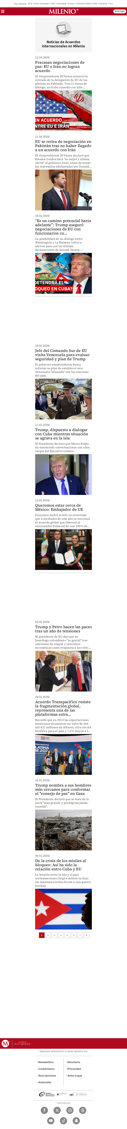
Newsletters (46, 1062)
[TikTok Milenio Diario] (63, 1120)
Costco (71, 3)
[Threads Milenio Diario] (82, 1110)
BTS (30, 3)
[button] (3, 12)
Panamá (103, 3)
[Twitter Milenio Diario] (57, 1110)
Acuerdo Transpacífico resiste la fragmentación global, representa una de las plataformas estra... (63, 708)
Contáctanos (46, 1068)
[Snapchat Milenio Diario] (76, 1120)
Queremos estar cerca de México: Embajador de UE (59, 507)
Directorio (74, 1062)
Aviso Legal (75, 1075)
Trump (112, 3)
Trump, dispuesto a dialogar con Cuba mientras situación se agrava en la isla (61, 434)
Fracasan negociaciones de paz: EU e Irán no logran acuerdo (60, 66)
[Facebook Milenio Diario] (44, 1110)
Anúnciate (44, 1082)
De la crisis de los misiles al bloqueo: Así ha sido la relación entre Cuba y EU (60, 865)
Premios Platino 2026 (87, 3)
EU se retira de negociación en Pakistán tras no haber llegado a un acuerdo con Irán (63, 145)
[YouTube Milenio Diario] (50, 1120)
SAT (53, 3)
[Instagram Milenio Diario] (69, 1110)
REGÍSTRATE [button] (120, 11)
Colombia (61, 3)
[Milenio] (63, 11)
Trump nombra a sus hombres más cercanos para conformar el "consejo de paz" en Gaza (63, 789)
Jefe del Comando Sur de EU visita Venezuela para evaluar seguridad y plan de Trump (62, 355)
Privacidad (74, 1068)
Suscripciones (47, 1075)
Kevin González (41, 3)
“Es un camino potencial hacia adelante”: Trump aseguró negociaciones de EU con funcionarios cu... (63, 227)
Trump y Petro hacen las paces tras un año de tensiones (63, 629)
